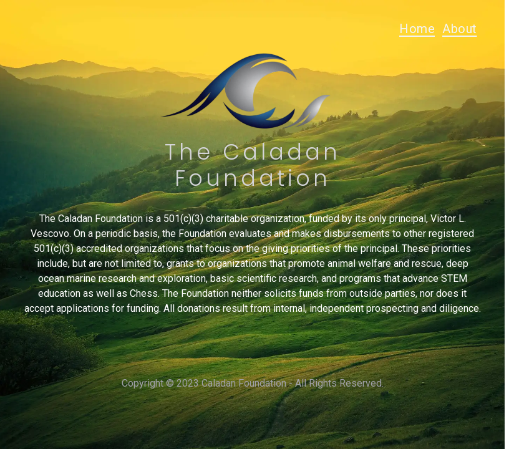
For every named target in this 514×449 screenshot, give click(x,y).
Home (417, 28)
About (459, 28)
